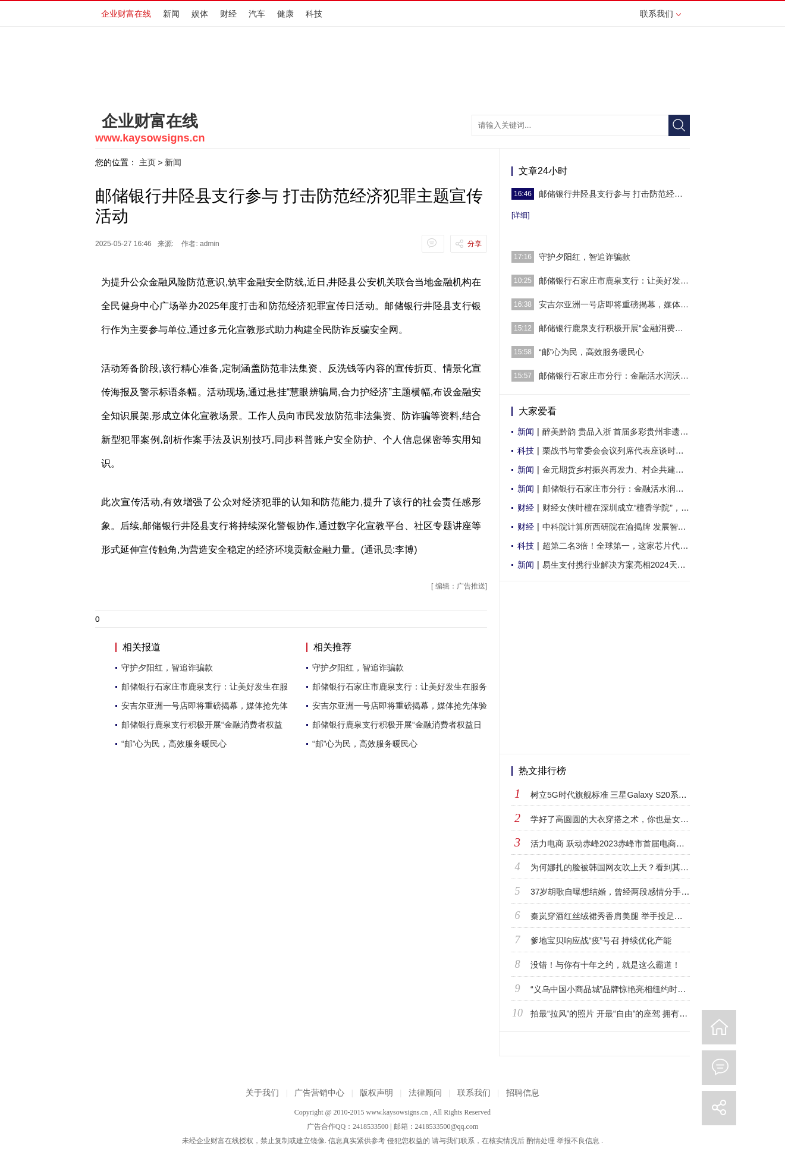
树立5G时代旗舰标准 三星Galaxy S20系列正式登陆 (625, 795)
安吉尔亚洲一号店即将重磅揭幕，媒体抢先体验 (399, 705)
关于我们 (262, 1092)
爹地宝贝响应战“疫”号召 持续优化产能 (600, 940)
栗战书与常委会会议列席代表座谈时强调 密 (622, 450)
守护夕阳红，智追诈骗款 (167, 667)
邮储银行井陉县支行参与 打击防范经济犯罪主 (614, 194)
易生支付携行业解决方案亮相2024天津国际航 (626, 564)
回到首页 (719, 1027)
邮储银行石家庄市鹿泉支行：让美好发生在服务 (399, 686)
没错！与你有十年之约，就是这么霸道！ (605, 965)
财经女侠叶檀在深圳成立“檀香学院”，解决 (620, 507)
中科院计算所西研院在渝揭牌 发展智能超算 (622, 526)
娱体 (199, 13)
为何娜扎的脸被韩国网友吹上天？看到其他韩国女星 (626, 867)
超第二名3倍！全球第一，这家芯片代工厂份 (623, 545)
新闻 (171, 13)
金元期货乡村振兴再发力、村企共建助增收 (621, 469)
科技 (314, 13)
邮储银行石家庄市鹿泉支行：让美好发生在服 (204, 686)
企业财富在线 (126, 13)
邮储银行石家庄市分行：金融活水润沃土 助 (622, 488)
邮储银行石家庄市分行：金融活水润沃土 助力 (614, 375)
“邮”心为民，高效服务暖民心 (174, 743)
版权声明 (376, 1092)
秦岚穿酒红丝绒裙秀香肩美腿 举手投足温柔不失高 (623, 916)
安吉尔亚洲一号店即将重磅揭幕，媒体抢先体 (204, 705)
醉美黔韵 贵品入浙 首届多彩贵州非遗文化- (620, 431)
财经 (228, 13)
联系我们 (660, 13)
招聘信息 (522, 1092)
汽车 (257, 13)
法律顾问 (425, 1092)
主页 (147, 162)
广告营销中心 (319, 1092)
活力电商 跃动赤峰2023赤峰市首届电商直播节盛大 (624, 843)
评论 (719, 1067)
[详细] (520, 215)
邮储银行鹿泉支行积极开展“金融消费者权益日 (397, 724)
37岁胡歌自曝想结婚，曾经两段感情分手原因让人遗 (626, 891)
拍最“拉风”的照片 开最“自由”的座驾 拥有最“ (610, 1013)
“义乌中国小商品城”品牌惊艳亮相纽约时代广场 (616, 989)
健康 (285, 13)
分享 (474, 244)
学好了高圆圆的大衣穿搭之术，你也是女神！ (613, 819)
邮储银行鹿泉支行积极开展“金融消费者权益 (201, 724)
